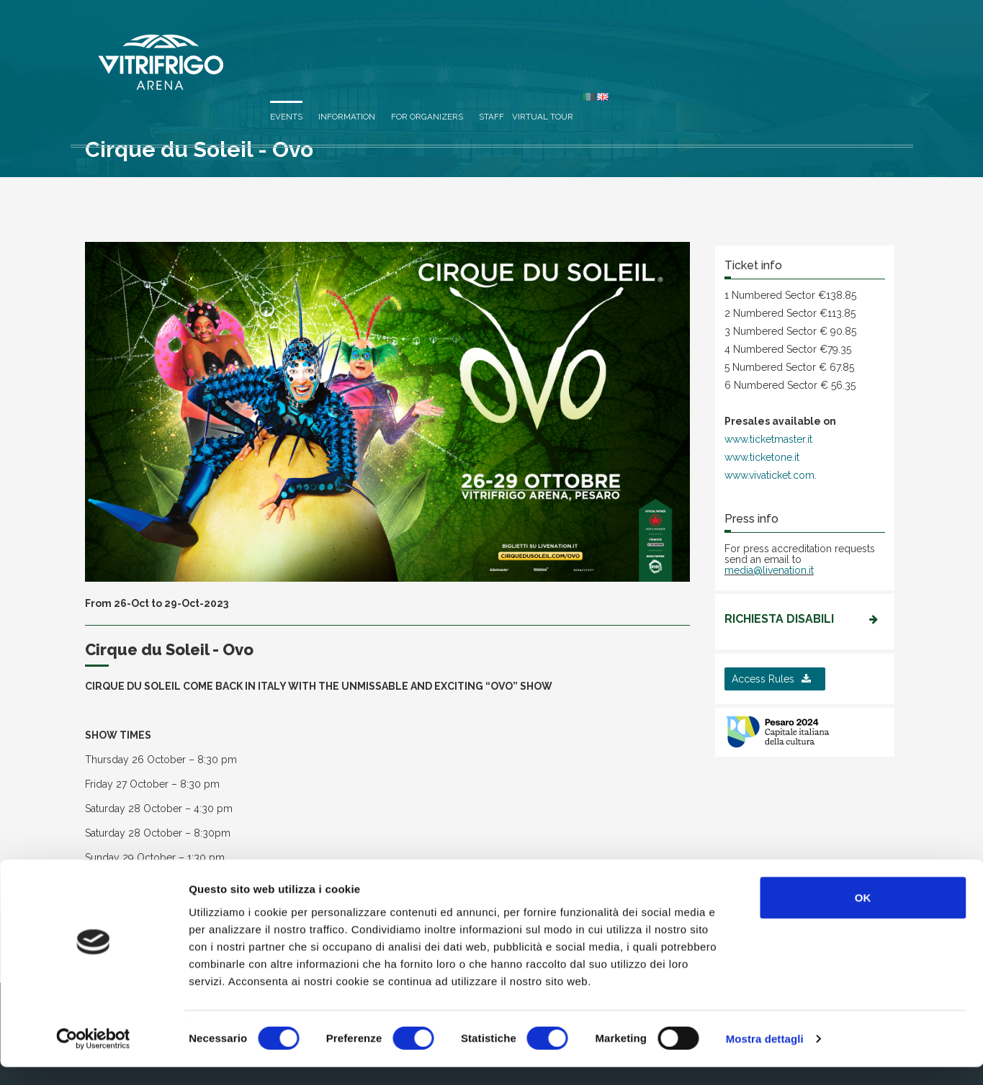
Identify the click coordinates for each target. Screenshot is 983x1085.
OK (863, 915)
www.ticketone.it (761, 457)
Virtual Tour (812, 45)
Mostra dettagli (765, 1056)
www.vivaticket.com (769, 475)
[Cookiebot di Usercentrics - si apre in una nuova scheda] (93, 1057)
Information (616, 45)
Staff (760, 45)
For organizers (696, 45)
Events (555, 45)
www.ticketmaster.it (768, 439)
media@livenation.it (769, 570)
